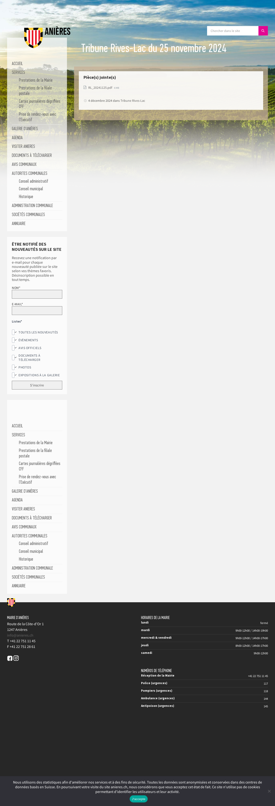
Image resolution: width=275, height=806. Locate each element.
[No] (269, 791)
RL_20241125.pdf (100, 87)
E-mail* (37, 308)
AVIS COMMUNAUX (24, 165)
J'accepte (139, 799)
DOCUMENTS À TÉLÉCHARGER (32, 156)
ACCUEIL (17, 64)
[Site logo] (47, 47)
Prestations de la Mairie (36, 80)
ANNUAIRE (19, 224)
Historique (26, 197)
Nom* (37, 292)
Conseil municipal (31, 189)
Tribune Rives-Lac (132, 100)
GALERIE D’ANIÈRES (25, 129)
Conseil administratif (33, 181)
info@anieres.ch (20, 635)
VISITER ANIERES (23, 147)
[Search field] (237, 30)
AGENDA (17, 138)
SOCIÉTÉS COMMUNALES (28, 215)
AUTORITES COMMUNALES (29, 174)
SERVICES (18, 73)
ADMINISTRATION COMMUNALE (32, 206)
